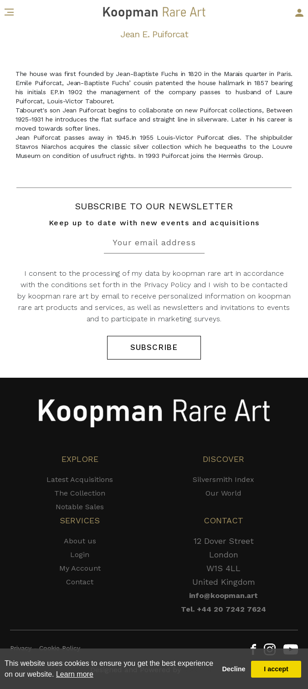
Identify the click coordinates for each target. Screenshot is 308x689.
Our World (223, 493)
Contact (79, 582)
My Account (80, 568)
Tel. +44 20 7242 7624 (223, 609)
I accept (276, 669)
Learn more (74, 674)
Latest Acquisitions (79, 479)
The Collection (79, 493)
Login (79, 554)
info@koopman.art (223, 595)
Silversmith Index (223, 479)
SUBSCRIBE (154, 347)
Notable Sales (80, 506)
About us (80, 541)
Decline (233, 669)
